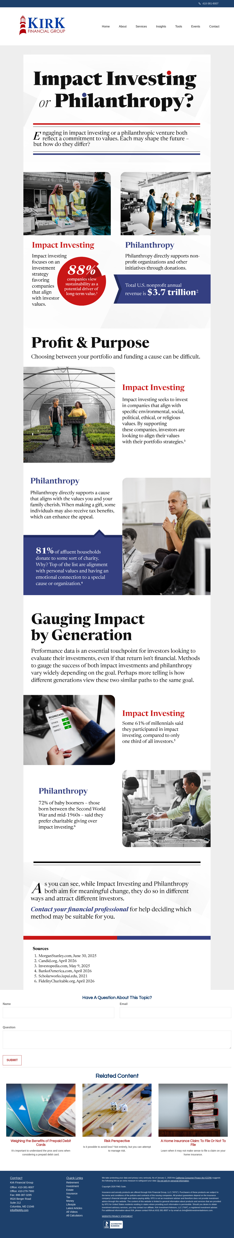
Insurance (72, 1193)
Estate (70, 1189)
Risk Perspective (117, 1141)
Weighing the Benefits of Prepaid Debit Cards (41, 1143)
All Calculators (74, 1215)
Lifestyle (71, 1204)
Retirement (72, 1182)
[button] (122, 26)
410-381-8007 (208, 3)
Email (124, 1003)
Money (70, 1200)
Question (9, 1027)
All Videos (72, 1211)
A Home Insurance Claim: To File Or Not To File (193, 1143)
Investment (72, 1186)
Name (7, 1003)
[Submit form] (12, 1060)
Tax (68, 1197)
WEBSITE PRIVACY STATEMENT (117, 1216)
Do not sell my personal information (173, 1181)
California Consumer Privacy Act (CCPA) (194, 1178)
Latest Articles (74, 1208)
